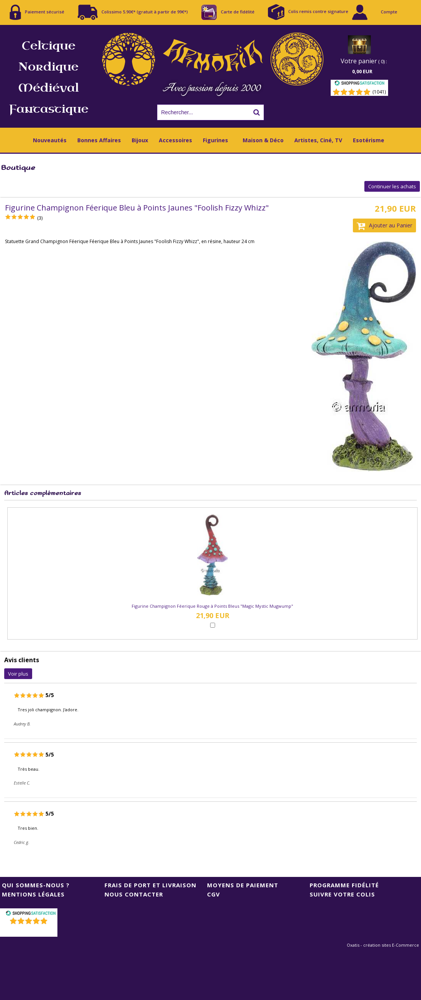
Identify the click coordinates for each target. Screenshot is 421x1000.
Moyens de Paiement (242, 885)
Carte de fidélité (228, 12)
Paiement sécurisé (37, 12)
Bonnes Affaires (99, 140)
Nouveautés (50, 140)
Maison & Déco (263, 140)
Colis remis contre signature (308, 12)
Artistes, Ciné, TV (318, 140)
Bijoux (140, 140)
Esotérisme (368, 140)
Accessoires (175, 140)
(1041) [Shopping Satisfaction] (379, 92)
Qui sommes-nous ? (36, 885)
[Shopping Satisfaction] (359, 84)
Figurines (215, 140)
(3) (39, 218)
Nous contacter (133, 894)
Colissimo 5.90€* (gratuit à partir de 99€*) (133, 12)
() (29, 931)
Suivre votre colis (342, 894)
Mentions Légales (33, 894)
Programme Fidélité (344, 885)
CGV (213, 894)
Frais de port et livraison (150, 885)
